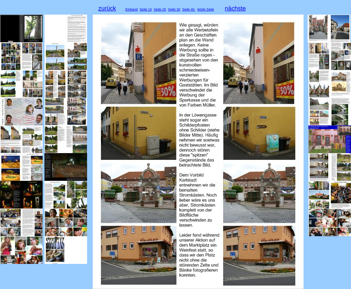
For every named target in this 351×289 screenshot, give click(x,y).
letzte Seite (205, 9)
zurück (107, 8)
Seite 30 (174, 9)
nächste (235, 8)
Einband (131, 9)
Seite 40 (188, 9)
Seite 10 (145, 9)
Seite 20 (160, 9)
